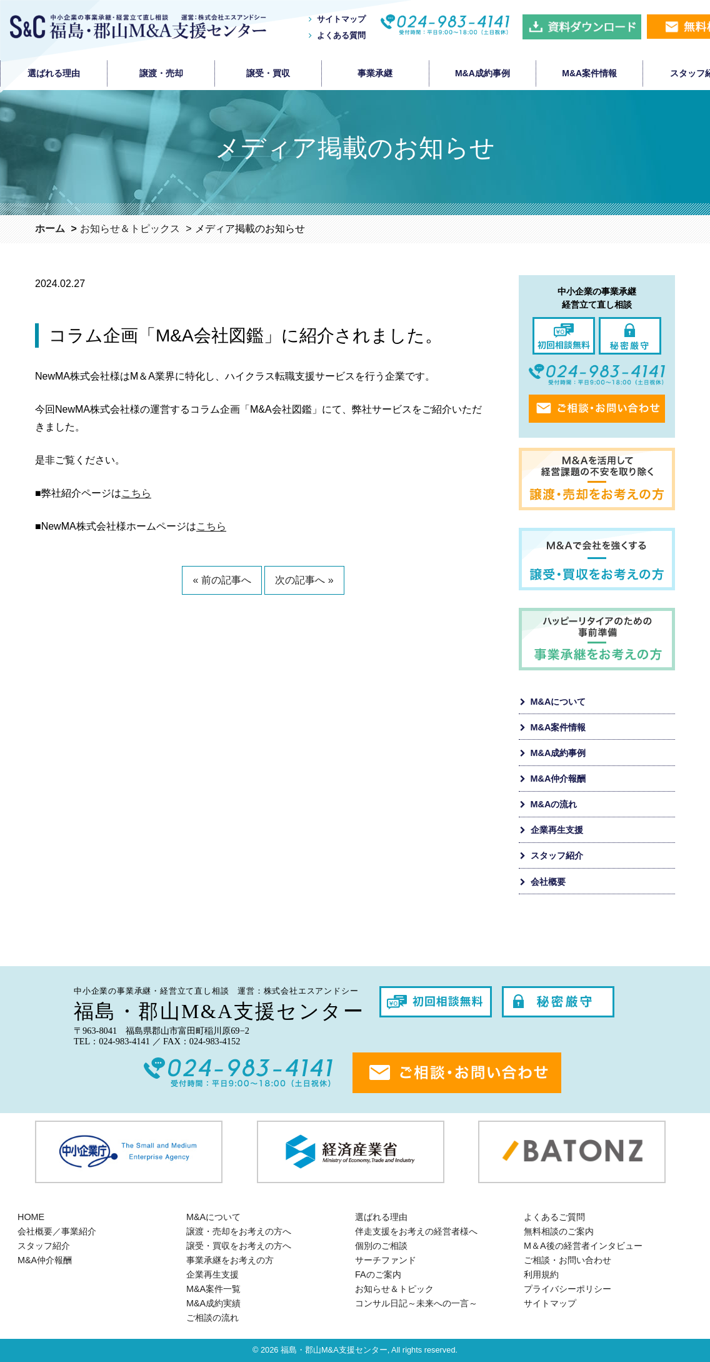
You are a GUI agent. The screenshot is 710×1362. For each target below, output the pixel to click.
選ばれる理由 (54, 73)
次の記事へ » (304, 580)
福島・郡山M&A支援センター (334, 1349)
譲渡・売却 (161, 73)
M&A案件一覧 (213, 1289)
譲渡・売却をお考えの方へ (238, 1231)
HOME (31, 1217)
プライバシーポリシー (567, 1289)
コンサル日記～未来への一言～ (416, 1303)
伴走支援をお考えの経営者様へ (416, 1231)
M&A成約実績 (213, 1303)
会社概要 (548, 882)
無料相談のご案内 (559, 1231)
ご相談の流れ (212, 1318)
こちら (136, 493)
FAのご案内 (378, 1274)
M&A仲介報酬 (558, 779)
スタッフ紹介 (557, 855)
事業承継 (375, 73)
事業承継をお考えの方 (230, 1260)
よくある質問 (341, 35)
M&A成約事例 (482, 73)
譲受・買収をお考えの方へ (238, 1246)
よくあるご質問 (554, 1217)
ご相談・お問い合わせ (567, 1260)
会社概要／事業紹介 (57, 1231)
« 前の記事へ (221, 580)
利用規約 (541, 1274)
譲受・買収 (268, 73)
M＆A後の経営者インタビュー (583, 1246)
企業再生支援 (557, 830)
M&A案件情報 (589, 73)
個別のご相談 (381, 1246)
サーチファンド (385, 1260)
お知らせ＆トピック (394, 1289)
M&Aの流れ (554, 804)
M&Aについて (558, 702)
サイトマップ (341, 19)
